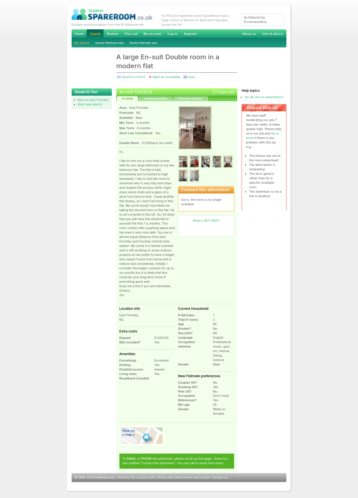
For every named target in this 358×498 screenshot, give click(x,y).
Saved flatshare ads (109, 43)
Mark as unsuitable (166, 77)
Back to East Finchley (93, 100)
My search (82, 43)
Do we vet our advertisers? (264, 97)
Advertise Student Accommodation (130, 33)
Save (191, 77)
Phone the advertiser (190, 98)
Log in (172, 33)
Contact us (220, 477)
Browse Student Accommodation (112, 33)
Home (79, 33)
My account (152, 33)
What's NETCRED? (206, 221)
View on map (141, 435)
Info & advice (272, 33)
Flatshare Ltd (104, 477)
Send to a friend (133, 77)
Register (190, 33)
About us (249, 33)
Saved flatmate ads (143, 43)
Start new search (90, 104)
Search (95, 34)
